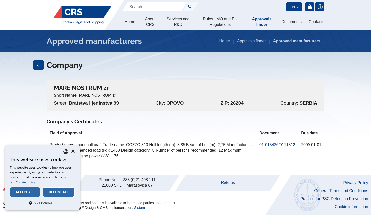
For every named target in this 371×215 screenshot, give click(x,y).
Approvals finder (261, 22)
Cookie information (351, 207)
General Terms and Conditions (341, 191)
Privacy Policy (355, 183)
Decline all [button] (59, 192)
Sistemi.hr (142, 208)
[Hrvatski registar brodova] (83, 15)
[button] (42, 202)
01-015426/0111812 (277, 145)
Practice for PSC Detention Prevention (334, 199)
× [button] (73, 151)
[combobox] (65, 151)
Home (130, 22)
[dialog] (42, 177)
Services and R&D (178, 22)
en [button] (292, 7)
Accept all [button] (25, 192)
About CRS (150, 22)
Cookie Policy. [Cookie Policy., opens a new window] (26, 182)
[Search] (154, 6)
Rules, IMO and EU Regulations (220, 22)
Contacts (316, 22)
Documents (291, 22)
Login (309, 6)
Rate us (228, 182)
